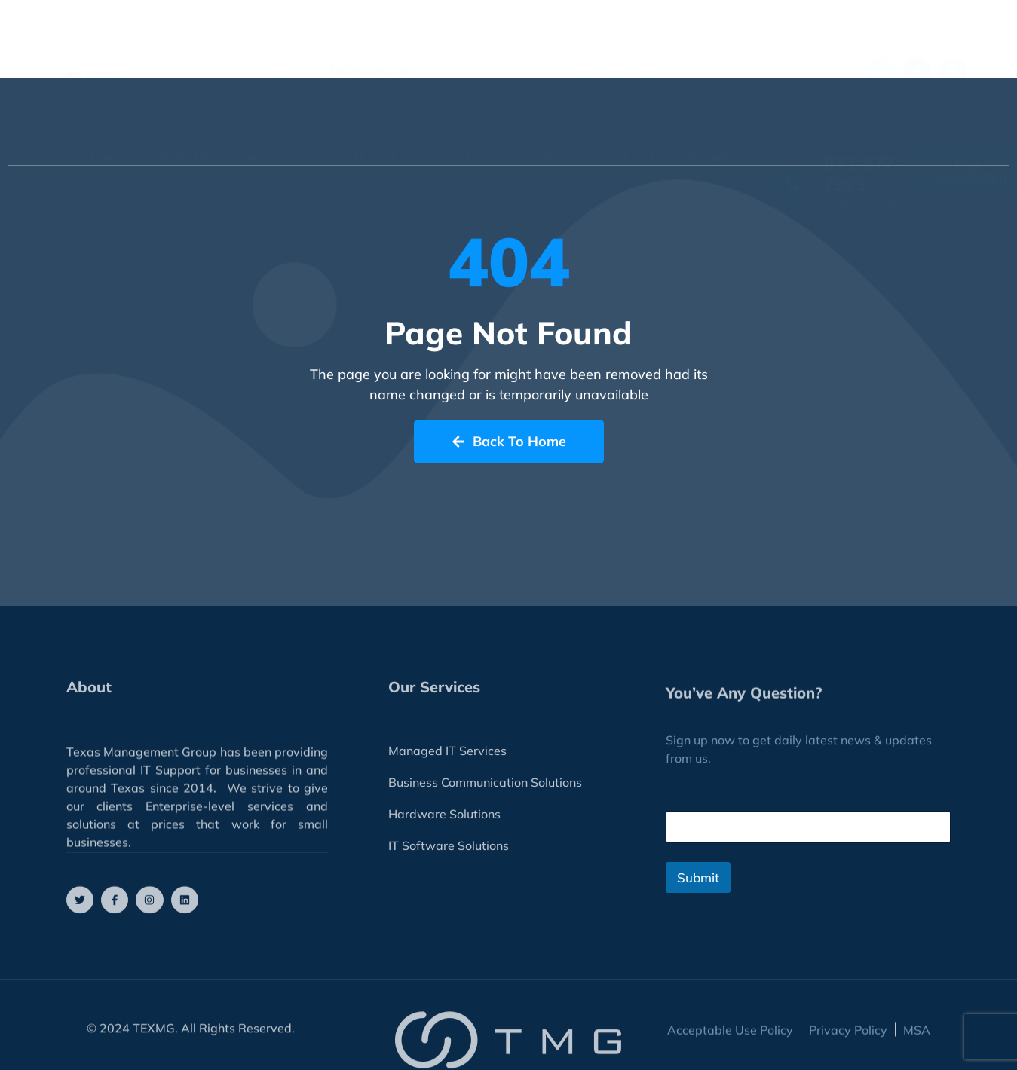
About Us (184, 124)
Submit (698, 877)
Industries (282, 124)
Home (106, 124)
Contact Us (557, 124)
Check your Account (685, 124)
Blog (479, 124)
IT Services (392, 124)
